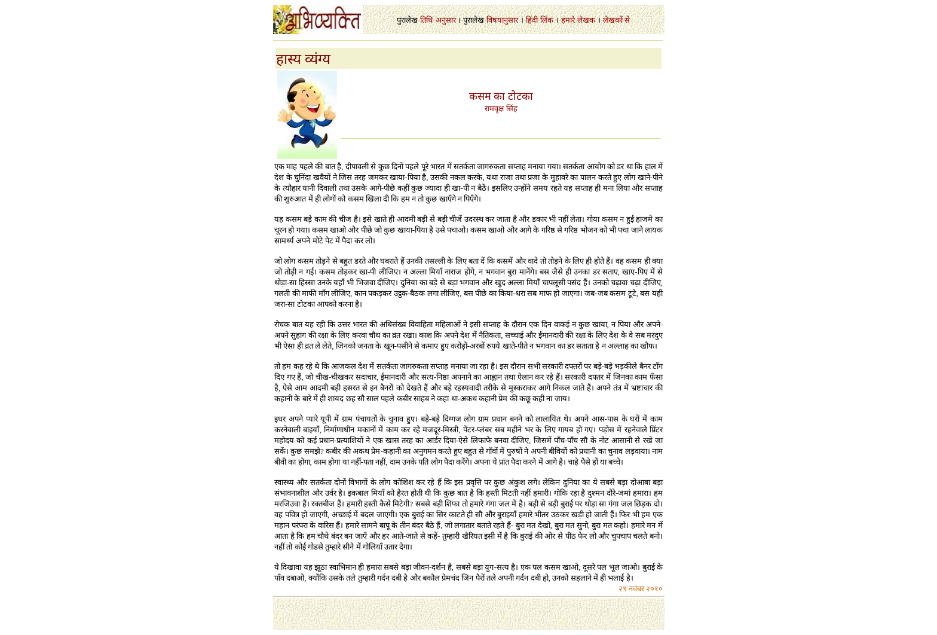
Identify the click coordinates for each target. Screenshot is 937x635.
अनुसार (446, 20)
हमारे (568, 20)
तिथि (426, 20)
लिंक (546, 20)
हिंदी (532, 20)
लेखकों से (616, 20)
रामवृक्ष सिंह (501, 108)
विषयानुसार (502, 20)
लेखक (586, 20)
